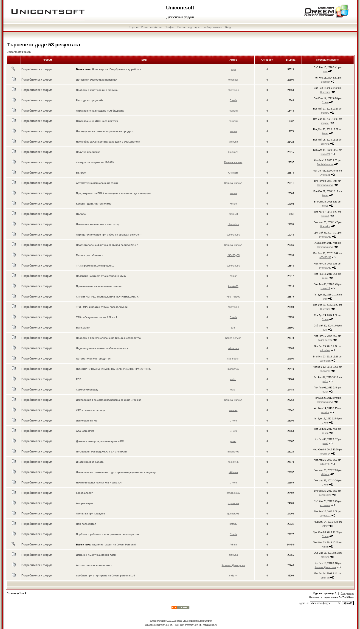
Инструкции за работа (90, 462)
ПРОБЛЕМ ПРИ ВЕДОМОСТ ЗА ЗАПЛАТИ (101, 451)
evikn (233, 379)
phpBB (162, 621)
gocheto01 (233, 513)
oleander (233, 79)
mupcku (233, 110)
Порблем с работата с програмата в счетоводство (107, 534)
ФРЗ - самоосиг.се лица (90, 410)
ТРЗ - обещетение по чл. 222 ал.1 (96, 317)
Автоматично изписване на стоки (97, 183)
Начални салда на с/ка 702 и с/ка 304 (98, 482)
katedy (233, 523)
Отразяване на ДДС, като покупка (97, 121)
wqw (233, 69)
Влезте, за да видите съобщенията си (199, 27)
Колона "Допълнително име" (94, 203)
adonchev (233, 348)
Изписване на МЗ (86, 420)
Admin (233, 544)
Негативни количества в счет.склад (98, 224)
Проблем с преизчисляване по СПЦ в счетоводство (108, 338)
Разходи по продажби (89, 100)
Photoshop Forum (209, 625)
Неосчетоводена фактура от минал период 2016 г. (107, 245)
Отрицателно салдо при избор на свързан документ (109, 234)
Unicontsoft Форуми (19, 52)
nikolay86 (233, 462)
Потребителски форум (36, 69)
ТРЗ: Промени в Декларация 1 (95, 265)
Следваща (347, 593)
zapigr (233, 276)
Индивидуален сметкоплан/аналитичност (102, 348)
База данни (83, 327)
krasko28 (233, 152)
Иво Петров (233, 296)
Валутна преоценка (88, 152)
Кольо (233, 131)
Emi (233, 327)
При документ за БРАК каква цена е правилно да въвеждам (113, 193)
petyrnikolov (233, 492)
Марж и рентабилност (89, 255)
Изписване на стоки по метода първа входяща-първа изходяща (116, 472)
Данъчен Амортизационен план (96, 554)
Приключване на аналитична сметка (98, 286)
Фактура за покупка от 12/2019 (95, 162)
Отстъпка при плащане (90, 513)
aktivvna (233, 141)
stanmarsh (233, 358)
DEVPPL (168, 625)
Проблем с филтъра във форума (97, 90)
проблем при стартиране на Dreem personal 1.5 (105, 575)
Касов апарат (84, 492)
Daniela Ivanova (233, 162)
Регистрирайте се (151, 27)
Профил (169, 27)
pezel (233, 441)
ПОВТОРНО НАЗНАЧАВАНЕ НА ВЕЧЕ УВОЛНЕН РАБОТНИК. (113, 369)
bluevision (233, 90)
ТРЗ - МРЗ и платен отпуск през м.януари (102, 307)
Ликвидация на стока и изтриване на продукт (104, 131)
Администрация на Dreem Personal (114, 544)
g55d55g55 (233, 255)
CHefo (233, 100)
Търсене (134, 27)
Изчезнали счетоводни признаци (96, 79)
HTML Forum (178, 625)
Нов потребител (86, 523)
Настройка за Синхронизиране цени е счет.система (108, 141)
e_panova (233, 503)
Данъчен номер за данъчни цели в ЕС (100, 441)
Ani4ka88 (233, 172)
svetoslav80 (233, 234)
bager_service (233, 338)
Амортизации (84, 503)
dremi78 (233, 214)
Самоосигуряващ (87, 389)
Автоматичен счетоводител (93, 358)
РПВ (78, 379)
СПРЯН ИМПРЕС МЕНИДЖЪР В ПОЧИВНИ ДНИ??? (108, 296)
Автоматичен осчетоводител (94, 565)
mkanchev (233, 369)
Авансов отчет (85, 431)
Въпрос (81, 172)
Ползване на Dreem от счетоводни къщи (101, 276)
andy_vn (233, 575)
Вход (228, 27)
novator (233, 410)
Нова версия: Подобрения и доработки (116, 69)
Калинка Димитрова (233, 565)
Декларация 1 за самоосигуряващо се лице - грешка (108, 400)
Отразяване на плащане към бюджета (100, 110)
